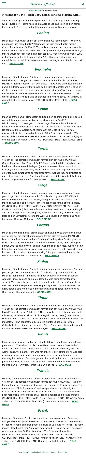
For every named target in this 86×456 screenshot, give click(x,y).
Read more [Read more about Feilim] (12, 143)
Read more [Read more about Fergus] (52, 255)
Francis (43, 371)
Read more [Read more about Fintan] (59, 328)
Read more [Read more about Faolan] (17, 63)
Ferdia (43, 149)
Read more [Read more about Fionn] (65, 365)
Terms (52, 452)
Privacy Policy (62, 452)
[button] (83, 4)
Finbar (43, 261)
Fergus (43, 225)
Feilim (43, 109)
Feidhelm (43, 69)
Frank (43, 410)
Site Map (45, 452)
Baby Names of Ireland (32, 452)
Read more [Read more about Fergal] (44, 219)
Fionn (43, 334)
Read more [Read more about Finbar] (44, 292)
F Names (38, 10)
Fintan (43, 298)
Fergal (43, 185)
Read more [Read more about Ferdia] (58, 179)
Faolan (43, 33)
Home (31, 10)
